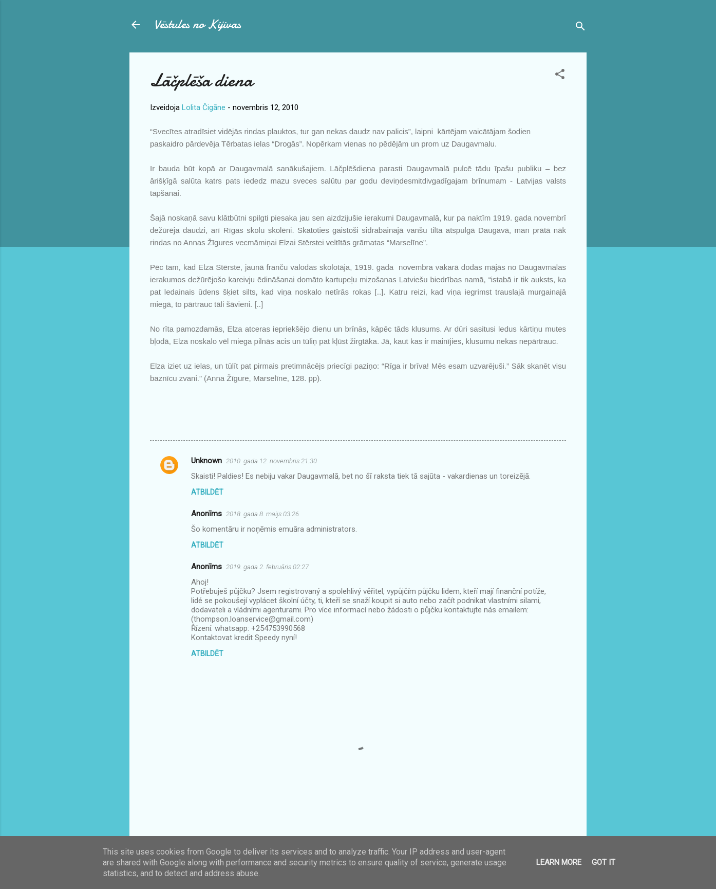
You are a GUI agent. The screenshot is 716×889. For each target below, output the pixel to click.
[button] (560, 76)
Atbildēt (207, 492)
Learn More (558, 862)
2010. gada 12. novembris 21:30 (271, 461)
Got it (603, 862)
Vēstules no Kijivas (197, 24)
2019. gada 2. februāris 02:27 (267, 567)
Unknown (206, 460)
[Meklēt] (580, 28)
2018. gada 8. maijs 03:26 (262, 514)
